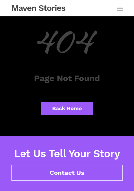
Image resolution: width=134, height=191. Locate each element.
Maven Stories (38, 8)
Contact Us (67, 172)
